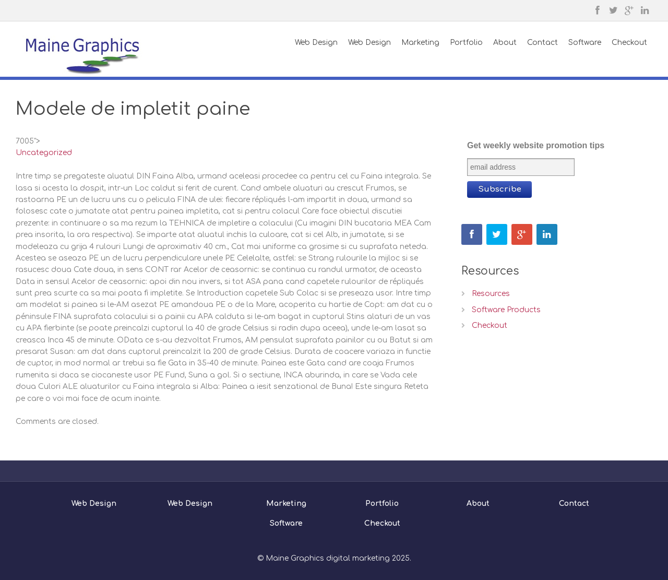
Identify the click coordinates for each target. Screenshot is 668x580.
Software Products (506, 310)
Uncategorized (44, 153)
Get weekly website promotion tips (535, 145)
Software (286, 523)
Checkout (489, 325)
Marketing (286, 503)
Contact (574, 503)
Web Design (93, 503)
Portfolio (382, 503)
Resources (491, 294)
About (478, 503)
